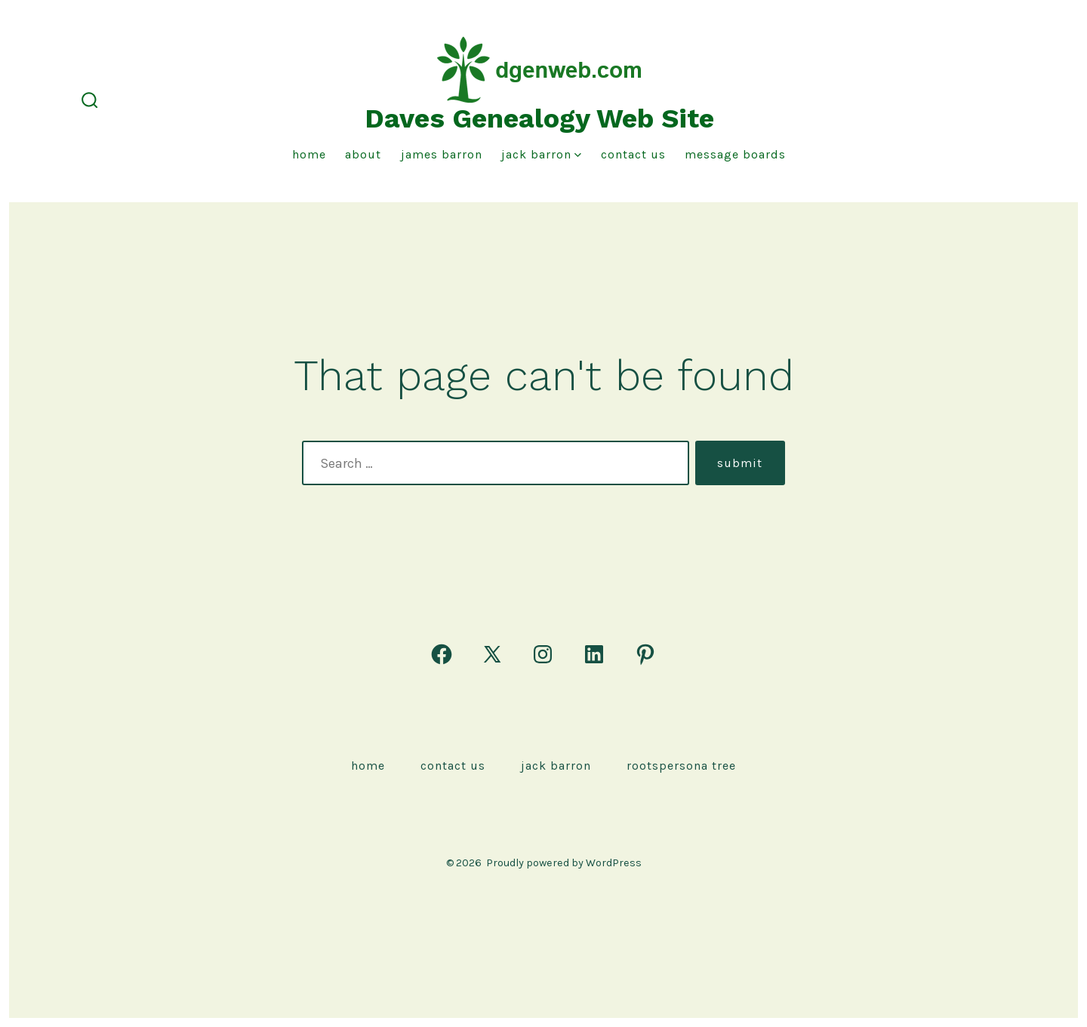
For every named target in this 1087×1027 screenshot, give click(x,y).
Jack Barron (541, 154)
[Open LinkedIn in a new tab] (594, 654)
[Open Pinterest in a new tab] (645, 654)
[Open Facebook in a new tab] (441, 654)
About (363, 154)
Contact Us (633, 154)
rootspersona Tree (681, 765)
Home (309, 154)
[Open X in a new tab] (492, 654)
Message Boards (735, 154)
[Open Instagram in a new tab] (543, 654)
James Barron (441, 154)
